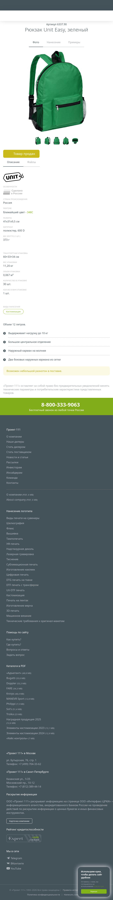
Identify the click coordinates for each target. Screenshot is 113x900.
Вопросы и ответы (17, 650)
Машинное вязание (18, 616)
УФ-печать (12, 544)
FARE (14, 688)
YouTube (13, 868)
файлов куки (99, 886)
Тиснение (12, 559)
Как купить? (13, 639)
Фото (36, 42)
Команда (12, 478)
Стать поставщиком (18, 452)
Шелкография (15, 523)
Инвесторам (14, 467)
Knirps (15, 693)
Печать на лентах (17, 600)
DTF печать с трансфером (22, 585)
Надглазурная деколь (20, 549)
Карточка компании (19, 821)
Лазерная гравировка (20, 554)
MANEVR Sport (20, 698)
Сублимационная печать (22, 564)
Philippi (15, 704)
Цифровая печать (17, 575)
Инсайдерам (14, 472)
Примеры (74, 42)
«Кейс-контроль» (20, 738)
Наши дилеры (15, 442)
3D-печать (12, 611)
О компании (14, 436)
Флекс (10, 528)
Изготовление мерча (19, 605)
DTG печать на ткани (19, 580)
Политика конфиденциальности (43, 894)
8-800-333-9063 (56, 404)
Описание (13, 162)
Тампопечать (14, 538)
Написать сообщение (75, 894)
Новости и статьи (17, 457)
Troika (14, 714)
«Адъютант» (18, 673)
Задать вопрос (15, 655)
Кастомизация (13, 311)
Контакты (12, 483)
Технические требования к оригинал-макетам (35, 621)
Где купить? (13, 644)
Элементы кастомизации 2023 (30, 728)
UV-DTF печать (15, 590)
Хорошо (93, 891)
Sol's (14, 709)
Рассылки (12, 462)
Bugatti (15, 678)
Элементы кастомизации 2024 (30, 733)
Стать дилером (15, 447)
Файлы (31, 162)
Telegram (14, 858)
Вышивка (12, 533)
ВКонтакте (15, 863)
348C (30, 212)
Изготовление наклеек (20, 569)
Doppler (16, 683)
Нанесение (54, 42)
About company (22, 500)
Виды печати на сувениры (22, 518)
